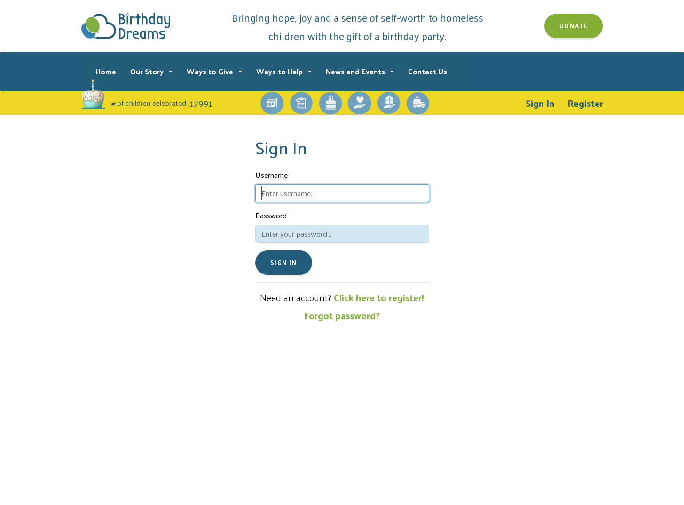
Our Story (147, 71)
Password (271, 215)
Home (106, 71)
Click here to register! (379, 297)
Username (271, 175)
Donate (573, 25)
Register (585, 103)
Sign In (540, 103)
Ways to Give (211, 71)
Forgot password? (342, 315)
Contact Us (427, 71)
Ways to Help (280, 71)
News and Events (356, 71)
